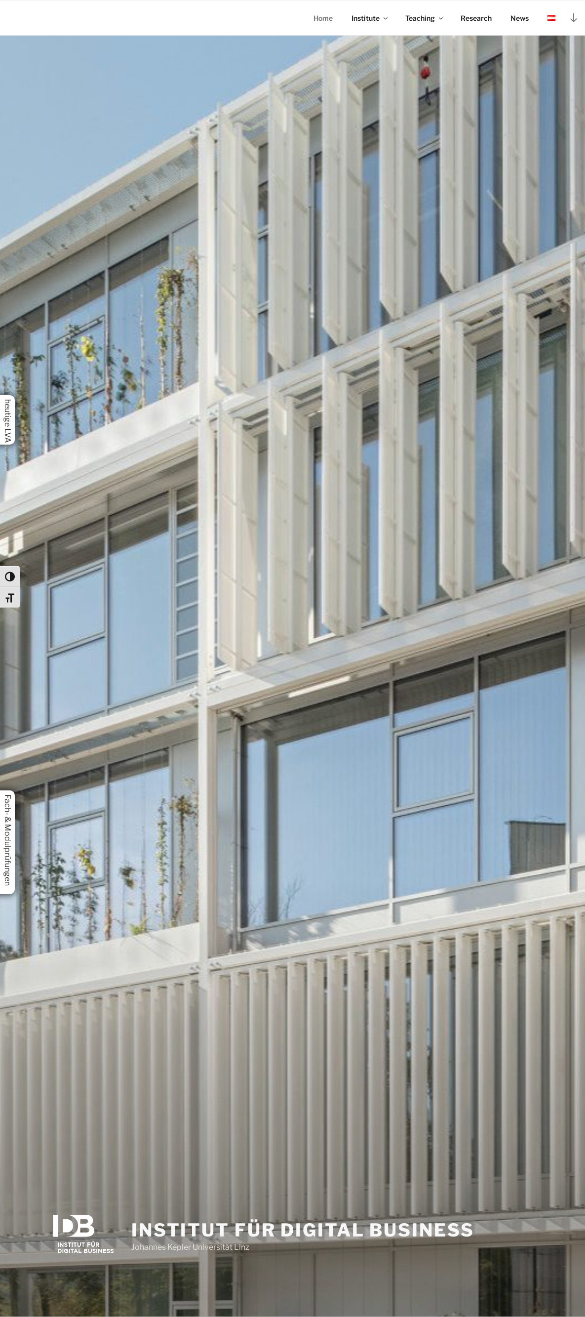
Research (476, 18)
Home (323, 18)
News (519, 18)
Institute (370, 18)
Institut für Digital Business (302, 1230)
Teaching (424, 18)
